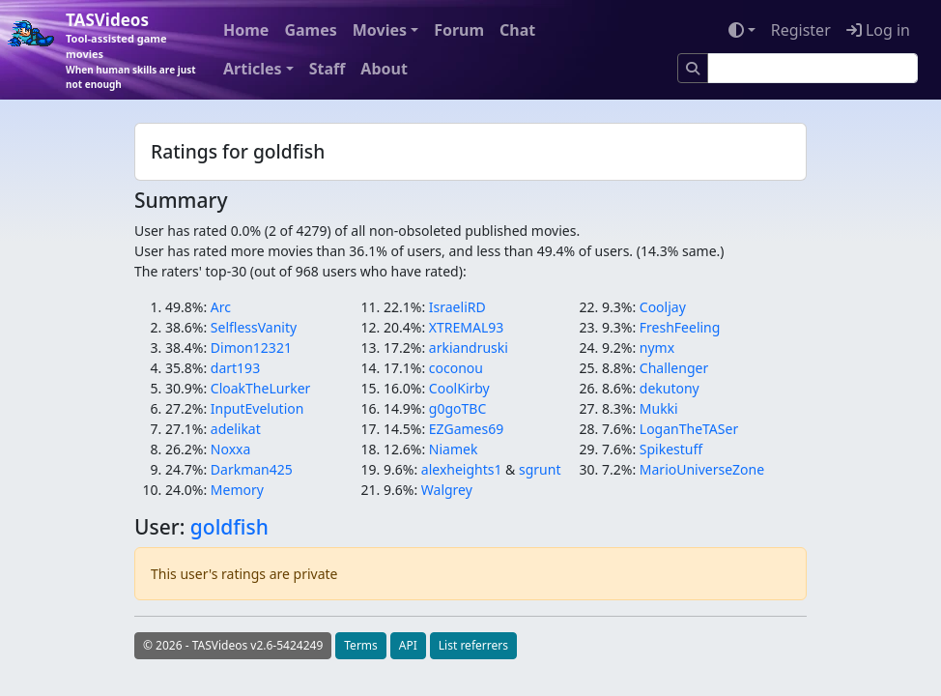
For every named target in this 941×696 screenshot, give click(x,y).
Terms (361, 645)
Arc (221, 307)
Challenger (674, 368)
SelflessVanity (254, 327)
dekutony (669, 388)
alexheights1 (461, 469)
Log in (878, 30)
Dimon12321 (251, 347)
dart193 (235, 368)
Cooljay (663, 307)
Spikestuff (671, 449)
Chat (517, 30)
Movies (380, 30)
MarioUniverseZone (702, 469)
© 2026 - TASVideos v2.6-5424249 (233, 645)
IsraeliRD (457, 307)
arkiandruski (468, 347)
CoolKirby (459, 388)
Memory (237, 489)
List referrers (473, 645)
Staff (327, 68)
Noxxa (231, 449)
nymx (657, 347)
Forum (459, 30)
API (408, 645)
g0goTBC (457, 408)
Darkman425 (252, 469)
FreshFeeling (680, 327)
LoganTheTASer (689, 429)
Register (801, 30)
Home (246, 30)
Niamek (453, 449)
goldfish (229, 526)
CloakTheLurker (261, 388)
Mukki (659, 408)
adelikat (236, 429)
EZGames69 (466, 429)
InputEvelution (257, 408)
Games (310, 30)
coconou (456, 368)
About (384, 68)
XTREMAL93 (466, 327)
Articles (252, 68)
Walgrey (446, 489)
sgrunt (539, 469)
